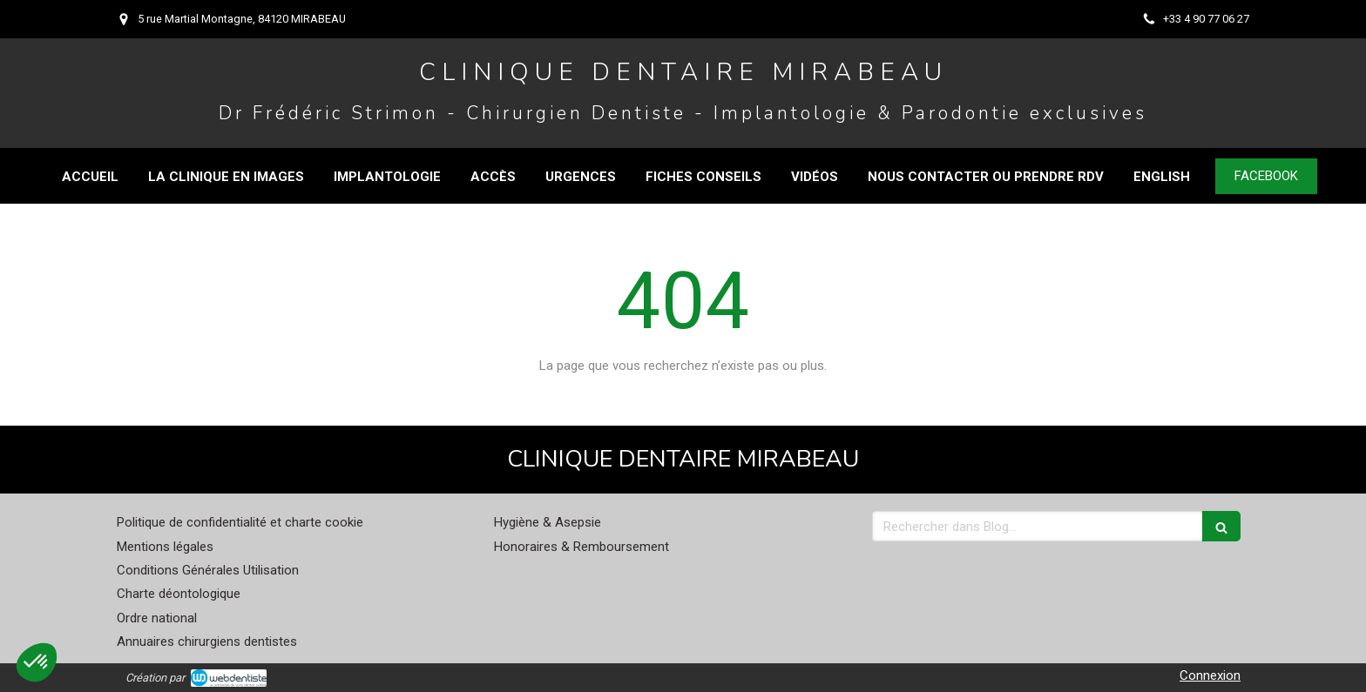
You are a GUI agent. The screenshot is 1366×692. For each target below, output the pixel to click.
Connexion (1210, 675)
